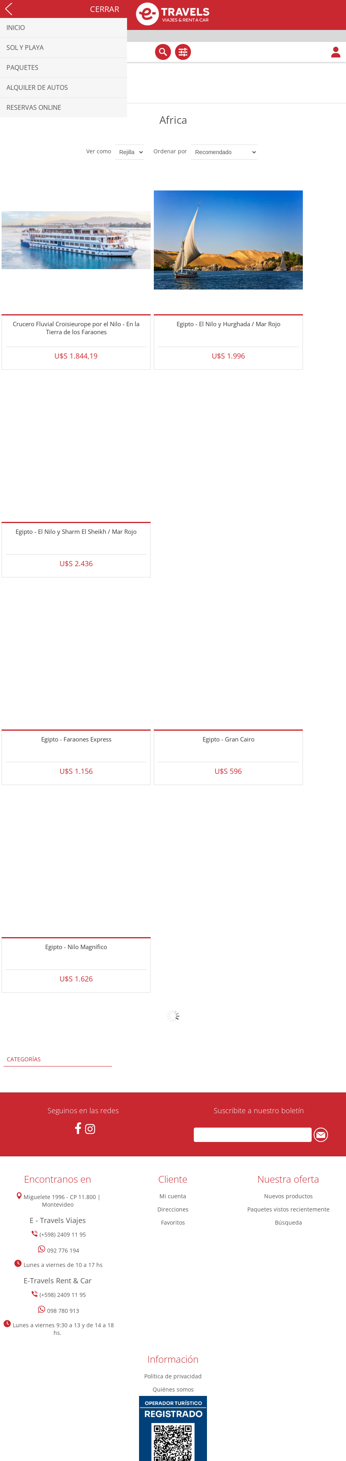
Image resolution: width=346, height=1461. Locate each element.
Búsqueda (288, 1222)
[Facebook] (78, 1128)
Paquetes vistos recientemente (288, 1209)
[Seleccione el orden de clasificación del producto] (224, 152)
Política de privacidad (173, 1376)
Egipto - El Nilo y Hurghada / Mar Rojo (228, 324)
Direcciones (173, 1209)
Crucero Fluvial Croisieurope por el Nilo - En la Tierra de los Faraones (76, 328)
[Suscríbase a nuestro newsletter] (252, 1135)
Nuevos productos (288, 1196)
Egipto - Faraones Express (76, 739)
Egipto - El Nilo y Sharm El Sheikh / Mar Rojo (76, 531)
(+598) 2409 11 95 (63, 1234)
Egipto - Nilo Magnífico (76, 947)
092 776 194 (63, 1250)
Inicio (8, 97)
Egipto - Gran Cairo (229, 739)
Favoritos (173, 1222)
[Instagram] (90, 1129)
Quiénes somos (173, 1389)
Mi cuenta (172, 1196)
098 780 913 (63, 1310)
